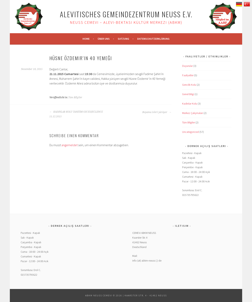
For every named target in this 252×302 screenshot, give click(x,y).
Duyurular (187, 66)
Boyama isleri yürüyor (156, 112)
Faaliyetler (188, 75)
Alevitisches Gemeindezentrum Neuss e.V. (126, 14)
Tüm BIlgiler (75, 97)
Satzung (123, 38)
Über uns (104, 38)
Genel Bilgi (188, 94)
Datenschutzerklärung (153, 38)
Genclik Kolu (189, 84)
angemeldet (69, 145)
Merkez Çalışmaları (192, 113)
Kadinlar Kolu (189, 103)
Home (86, 38)
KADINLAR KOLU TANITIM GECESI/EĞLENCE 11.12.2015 (76, 114)
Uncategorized (190, 132)
